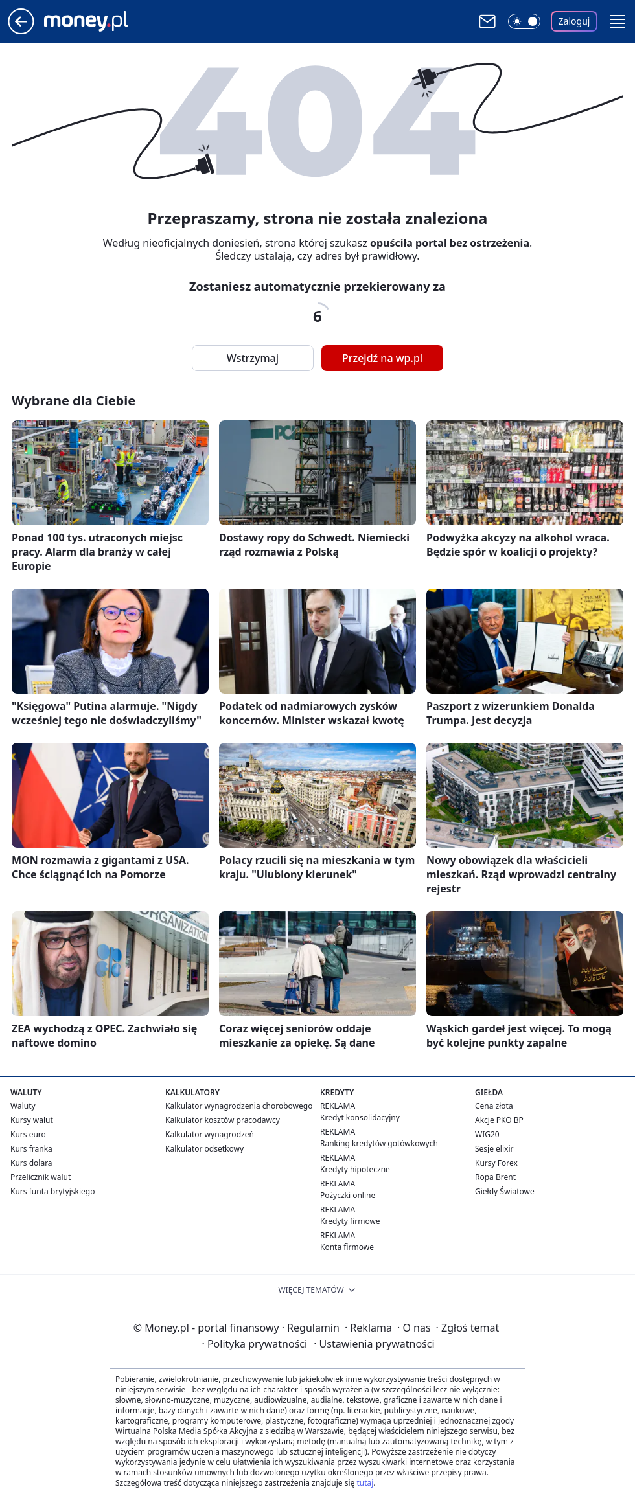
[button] (617, 21)
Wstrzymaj (253, 358)
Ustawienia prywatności (374, 1344)
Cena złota (494, 1105)
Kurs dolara (31, 1162)
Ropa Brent (495, 1177)
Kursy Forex (496, 1162)
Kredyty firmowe (350, 1221)
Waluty (23, 1105)
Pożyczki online (347, 1195)
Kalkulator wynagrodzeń (209, 1134)
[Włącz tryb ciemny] (524, 21)
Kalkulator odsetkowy (204, 1148)
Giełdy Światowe (505, 1191)
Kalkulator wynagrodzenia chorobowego (238, 1105)
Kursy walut (31, 1120)
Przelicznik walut (40, 1177)
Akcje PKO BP (499, 1120)
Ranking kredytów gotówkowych (379, 1143)
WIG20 (487, 1134)
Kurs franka (31, 1148)
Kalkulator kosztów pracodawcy (222, 1120)
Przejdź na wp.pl (382, 358)
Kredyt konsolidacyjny (360, 1117)
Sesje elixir (494, 1148)
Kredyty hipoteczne (355, 1169)
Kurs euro (28, 1134)
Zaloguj (574, 21)
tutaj (364, 1482)
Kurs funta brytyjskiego (52, 1191)
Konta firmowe (347, 1247)
